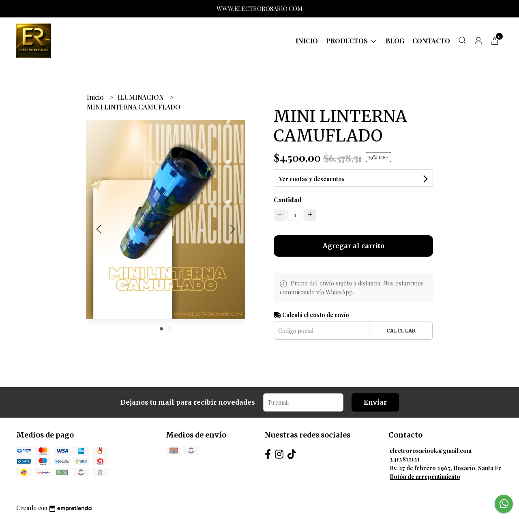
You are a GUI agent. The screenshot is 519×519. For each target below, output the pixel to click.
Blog (395, 40)
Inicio (307, 40)
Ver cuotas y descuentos (312, 179)
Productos (351, 40)
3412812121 (405, 459)
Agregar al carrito (353, 246)
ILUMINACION (141, 97)
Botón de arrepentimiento (425, 476)
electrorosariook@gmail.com (431, 450)
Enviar (375, 402)
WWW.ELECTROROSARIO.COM (259, 8)
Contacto (431, 40)
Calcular (401, 330)
